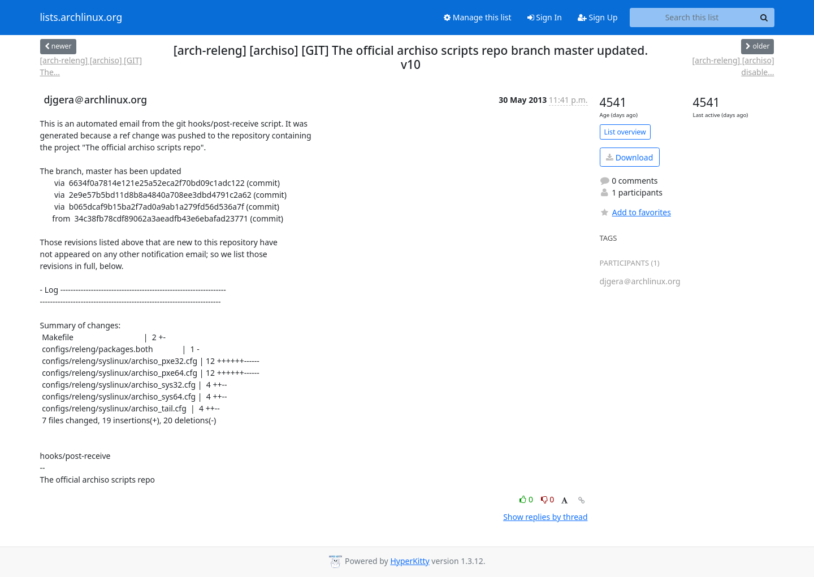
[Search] (764, 17)
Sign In (544, 17)
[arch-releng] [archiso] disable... (733, 66)
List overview (625, 132)
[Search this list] (692, 17)
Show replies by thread (545, 516)
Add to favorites (635, 212)
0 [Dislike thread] (548, 499)
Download (629, 157)
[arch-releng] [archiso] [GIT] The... (91, 66)
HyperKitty (409, 561)
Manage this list (478, 17)
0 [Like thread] (527, 499)
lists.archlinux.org (81, 17)
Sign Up (598, 17)
